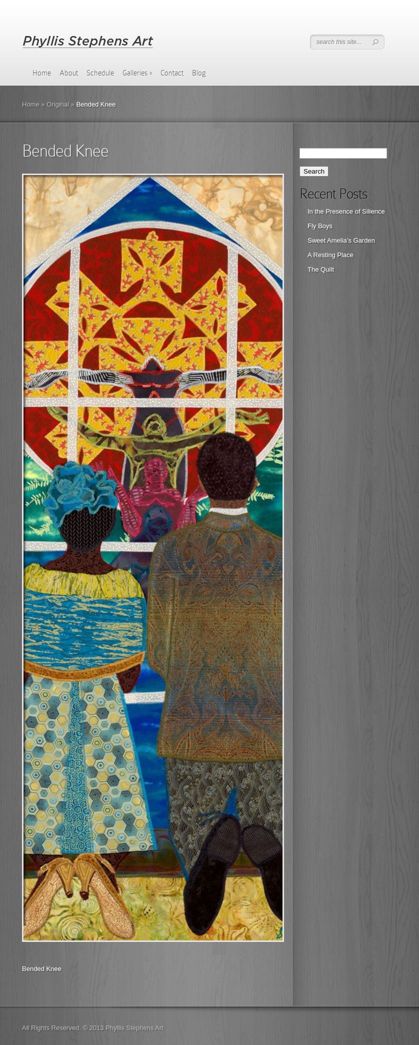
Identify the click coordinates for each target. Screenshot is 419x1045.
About (69, 73)
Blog (199, 73)
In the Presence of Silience (346, 211)
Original (57, 104)
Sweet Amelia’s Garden (341, 240)
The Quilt (321, 269)
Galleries (137, 73)
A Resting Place (331, 255)
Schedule (100, 73)
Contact (172, 73)
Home (41, 73)
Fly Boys (320, 226)
